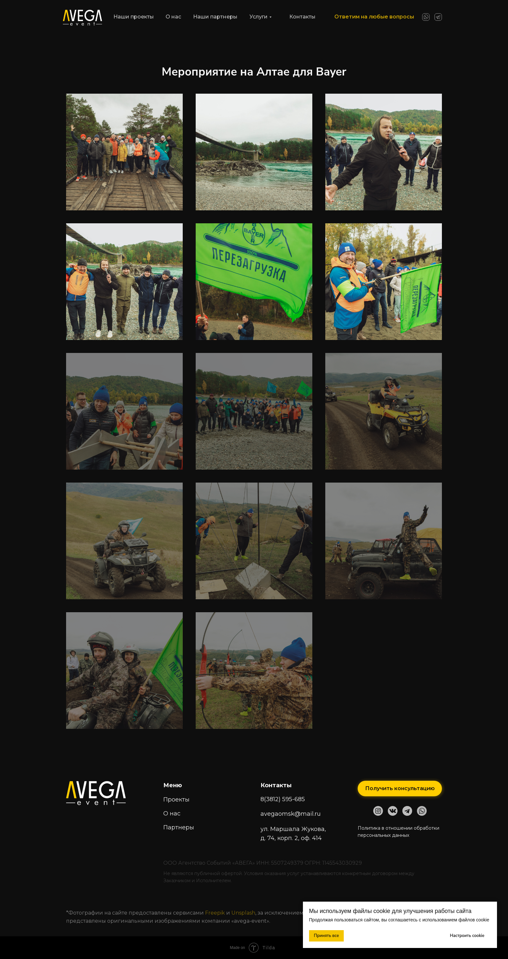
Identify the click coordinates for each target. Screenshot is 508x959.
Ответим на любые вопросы (374, 17)
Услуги (258, 17)
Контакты (302, 17)
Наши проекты (133, 17)
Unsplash (243, 913)
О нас (173, 17)
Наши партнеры (215, 17)
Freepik (215, 913)
